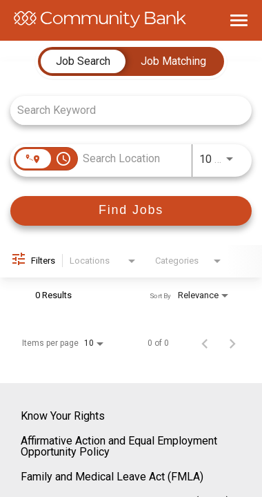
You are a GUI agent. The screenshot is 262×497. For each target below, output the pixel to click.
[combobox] (124, 110)
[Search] (131, 211)
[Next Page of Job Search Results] (232, 343)
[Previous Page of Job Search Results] (205, 343)
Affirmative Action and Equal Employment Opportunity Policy (119, 446)
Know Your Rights (63, 415)
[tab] (83, 61)
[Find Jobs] (131, 211)
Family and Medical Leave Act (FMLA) (112, 476)
